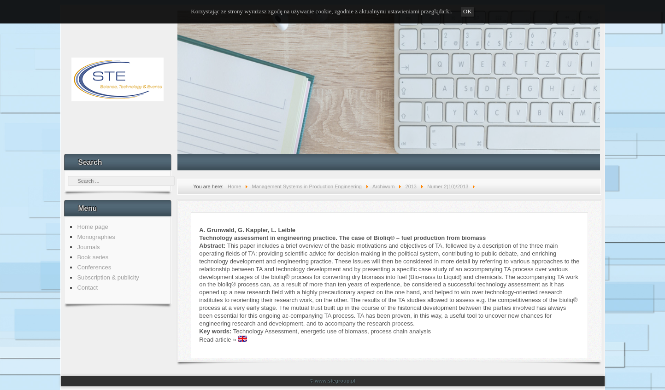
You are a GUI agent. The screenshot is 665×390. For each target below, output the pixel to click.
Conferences (94, 267)
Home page (92, 226)
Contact (87, 287)
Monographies (96, 236)
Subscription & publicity (108, 277)
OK (467, 11)
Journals (88, 247)
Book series (92, 257)
